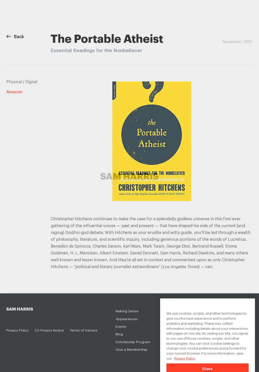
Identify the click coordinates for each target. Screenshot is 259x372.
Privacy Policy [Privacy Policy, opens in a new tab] (184, 362)
